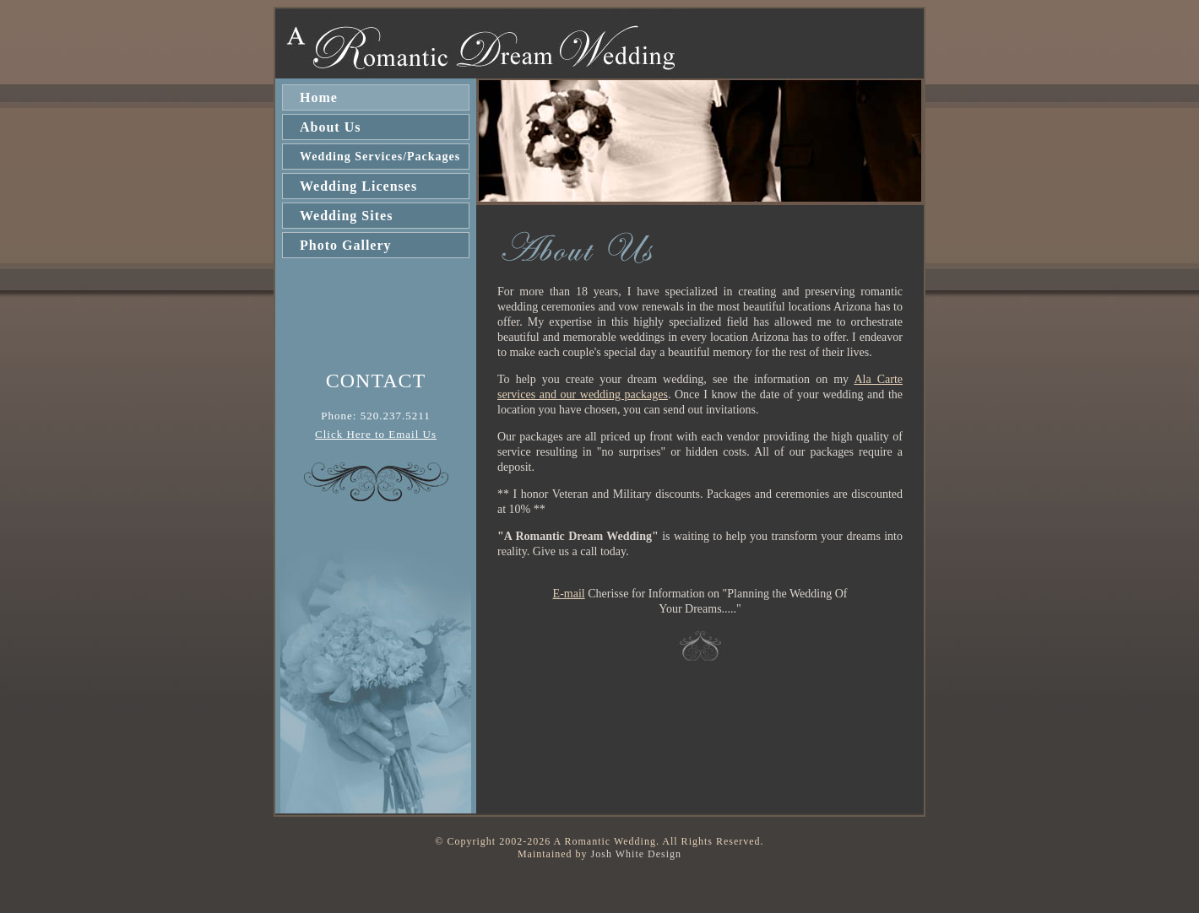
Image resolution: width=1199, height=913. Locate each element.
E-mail (569, 593)
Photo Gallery (346, 245)
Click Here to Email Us (376, 434)
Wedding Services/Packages (380, 156)
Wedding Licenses (358, 186)
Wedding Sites (346, 215)
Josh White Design (636, 854)
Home (319, 97)
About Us (330, 127)
